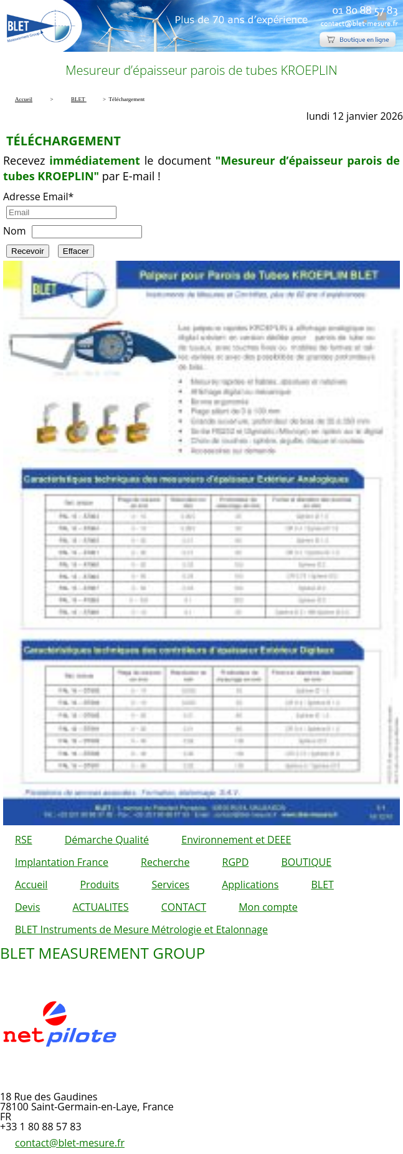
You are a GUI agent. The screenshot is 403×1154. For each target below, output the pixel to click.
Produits (99, 884)
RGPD (235, 862)
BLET (322, 884)
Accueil (31, 884)
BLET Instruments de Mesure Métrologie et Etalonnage (141, 929)
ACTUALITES (100, 907)
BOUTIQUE (306, 862)
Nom (14, 231)
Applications (250, 884)
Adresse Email (38, 196)
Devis (27, 907)
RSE (23, 839)
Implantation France (61, 862)
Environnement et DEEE (236, 839)
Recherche (165, 862)
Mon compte (268, 907)
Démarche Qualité (107, 839)
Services (170, 884)
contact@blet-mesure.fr (70, 1143)
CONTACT (183, 907)
